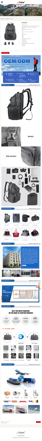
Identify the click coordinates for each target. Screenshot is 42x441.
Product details (5, 52)
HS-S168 (7, 421)
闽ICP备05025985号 (21, 435)
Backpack (7, 18)
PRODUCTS (3, 18)
